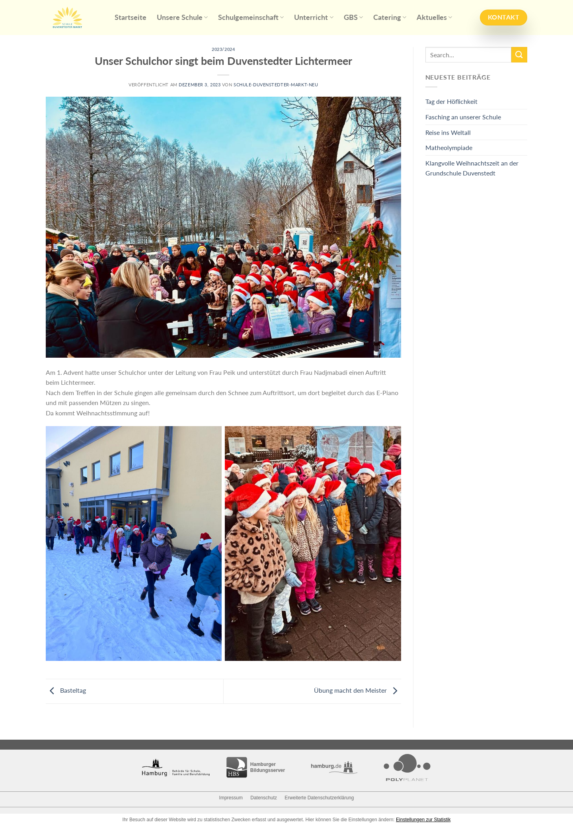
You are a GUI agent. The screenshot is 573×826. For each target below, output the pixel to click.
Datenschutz (263, 798)
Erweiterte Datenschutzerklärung (319, 798)
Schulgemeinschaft (251, 17)
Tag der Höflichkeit (451, 101)
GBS (353, 17)
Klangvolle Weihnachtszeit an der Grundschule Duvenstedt (471, 168)
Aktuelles (434, 17)
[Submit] (519, 54)
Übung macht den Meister (357, 690)
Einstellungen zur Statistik (423, 819)
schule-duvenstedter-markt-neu (276, 84)
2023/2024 (223, 49)
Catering (389, 17)
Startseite (130, 17)
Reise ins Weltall (448, 132)
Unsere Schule (182, 17)
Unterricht (313, 17)
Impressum (231, 798)
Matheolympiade (448, 147)
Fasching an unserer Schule (463, 117)
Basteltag (66, 690)
